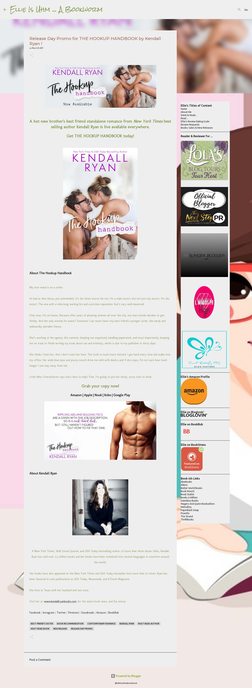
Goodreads (87, 612)
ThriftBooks (187, 519)
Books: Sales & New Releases (197, 127)
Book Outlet (187, 494)
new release (60, 629)
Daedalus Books (189, 500)
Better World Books (191, 488)
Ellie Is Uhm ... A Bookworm (56, 9)
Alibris (184, 485)
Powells (185, 513)
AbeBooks (186, 481)
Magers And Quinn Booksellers (198, 503)
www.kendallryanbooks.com (60, 601)
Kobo (107, 395)
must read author (148, 623)
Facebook (34, 612)
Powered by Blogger (126, 676)
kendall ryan (127, 623)
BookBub (113, 612)
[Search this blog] (230, 9)
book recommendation (70, 623)
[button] (31, 55)
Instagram (48, 612)
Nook (98, 395)
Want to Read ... (189, 115)
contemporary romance (101, 623)
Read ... (184, 118)
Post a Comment (40, 659)
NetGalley (186, 507)
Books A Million (189, 497)
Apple (88, 395)
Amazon (76, 395)
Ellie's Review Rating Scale (195, 121)
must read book (40, 629)
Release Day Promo (82, 629)
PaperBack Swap (190, 510)
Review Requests (190, 124)
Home (184, 108)
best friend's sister (42, 623)
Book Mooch (187, 491)
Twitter (61, 612)
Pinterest (73, 612)
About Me (186, 112)
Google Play (121, 395)
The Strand (187, 516)
